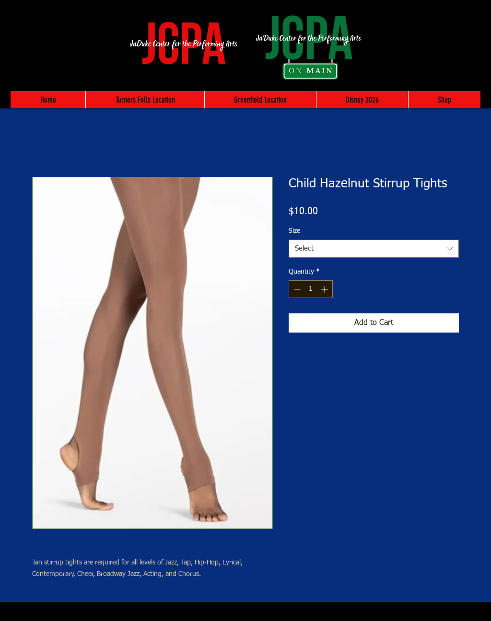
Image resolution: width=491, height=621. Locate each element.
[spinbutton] (310, 289)
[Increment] (325, 289)
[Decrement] (296, 289)
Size (294, 231)
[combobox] (374, 249)
